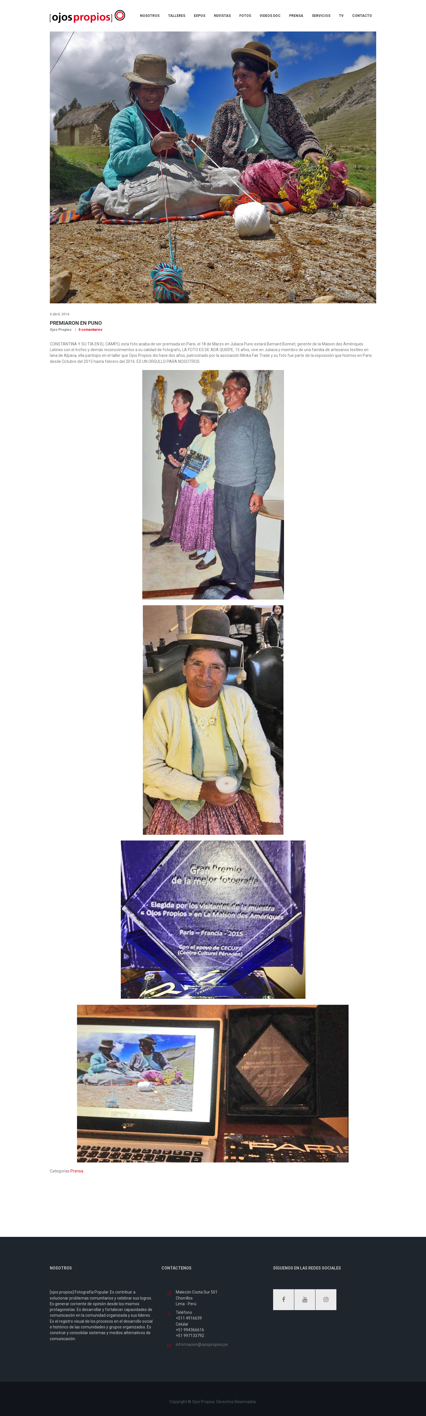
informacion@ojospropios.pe (202, 1344)
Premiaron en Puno (76, 323)
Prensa (76, 1171)
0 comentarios (90, 330)
